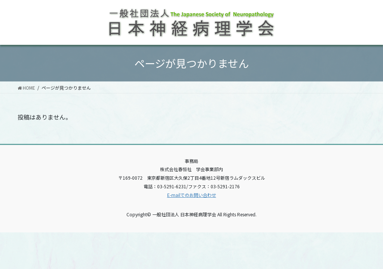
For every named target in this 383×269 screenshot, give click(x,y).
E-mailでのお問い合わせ (191, 195)
